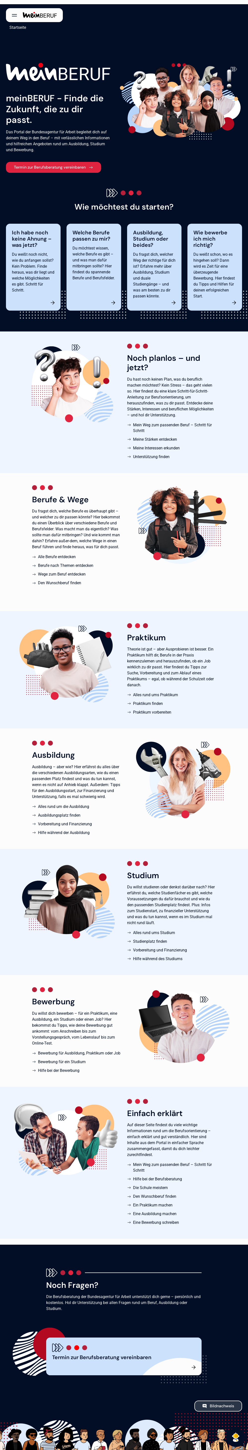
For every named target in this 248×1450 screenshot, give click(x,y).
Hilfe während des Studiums (157, 954)
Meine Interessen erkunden (156, 443)
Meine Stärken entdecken (155, 435)
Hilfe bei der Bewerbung (58, 1066)
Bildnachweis (222, 1401)
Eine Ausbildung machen (155, 1209)
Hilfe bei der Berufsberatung (157, 1174)
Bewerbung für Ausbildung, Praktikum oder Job (79, 1049)
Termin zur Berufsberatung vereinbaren (50, 163)
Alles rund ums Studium (154, 928)
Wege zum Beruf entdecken (62, 570)
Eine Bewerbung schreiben (156, 1218)
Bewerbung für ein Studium (62, 1057)
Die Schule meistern (150, 1183)
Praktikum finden (148, 699)
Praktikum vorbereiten (152, 708)
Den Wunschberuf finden (59, 578)
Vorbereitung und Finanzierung (65, 819)
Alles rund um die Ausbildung (63, 802)
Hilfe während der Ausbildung (64, 828)
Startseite (14, 23)
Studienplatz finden (150, 937)
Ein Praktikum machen (153, 1200)
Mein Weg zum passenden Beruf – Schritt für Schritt (172, 423)
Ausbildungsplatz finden (59, 811)
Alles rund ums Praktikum (155, 690)
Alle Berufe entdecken (57, 552)
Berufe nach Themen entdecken (65, 561)
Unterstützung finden (151, 452)
